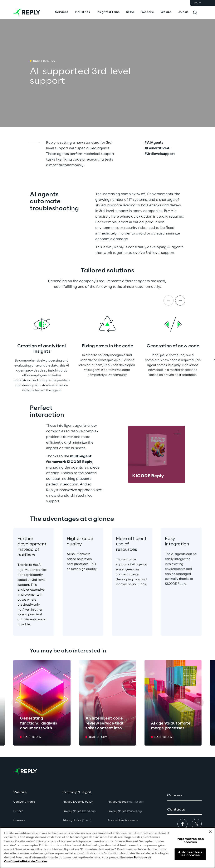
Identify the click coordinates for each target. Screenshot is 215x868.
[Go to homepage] (26, 12)
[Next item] (180, 301)
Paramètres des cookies (190, 840)
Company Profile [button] (24, 802)
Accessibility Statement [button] (123, 820)
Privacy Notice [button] (79, 811)
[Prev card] (16, 703)
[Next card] (199, 703)
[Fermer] (210, 831)
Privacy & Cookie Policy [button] (78, 802)
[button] (184, 796)
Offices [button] (18, 811)
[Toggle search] (195, 12)
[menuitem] (61, 12)
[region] (107, 847)
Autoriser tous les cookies (190, 854)
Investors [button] (19, 820)
